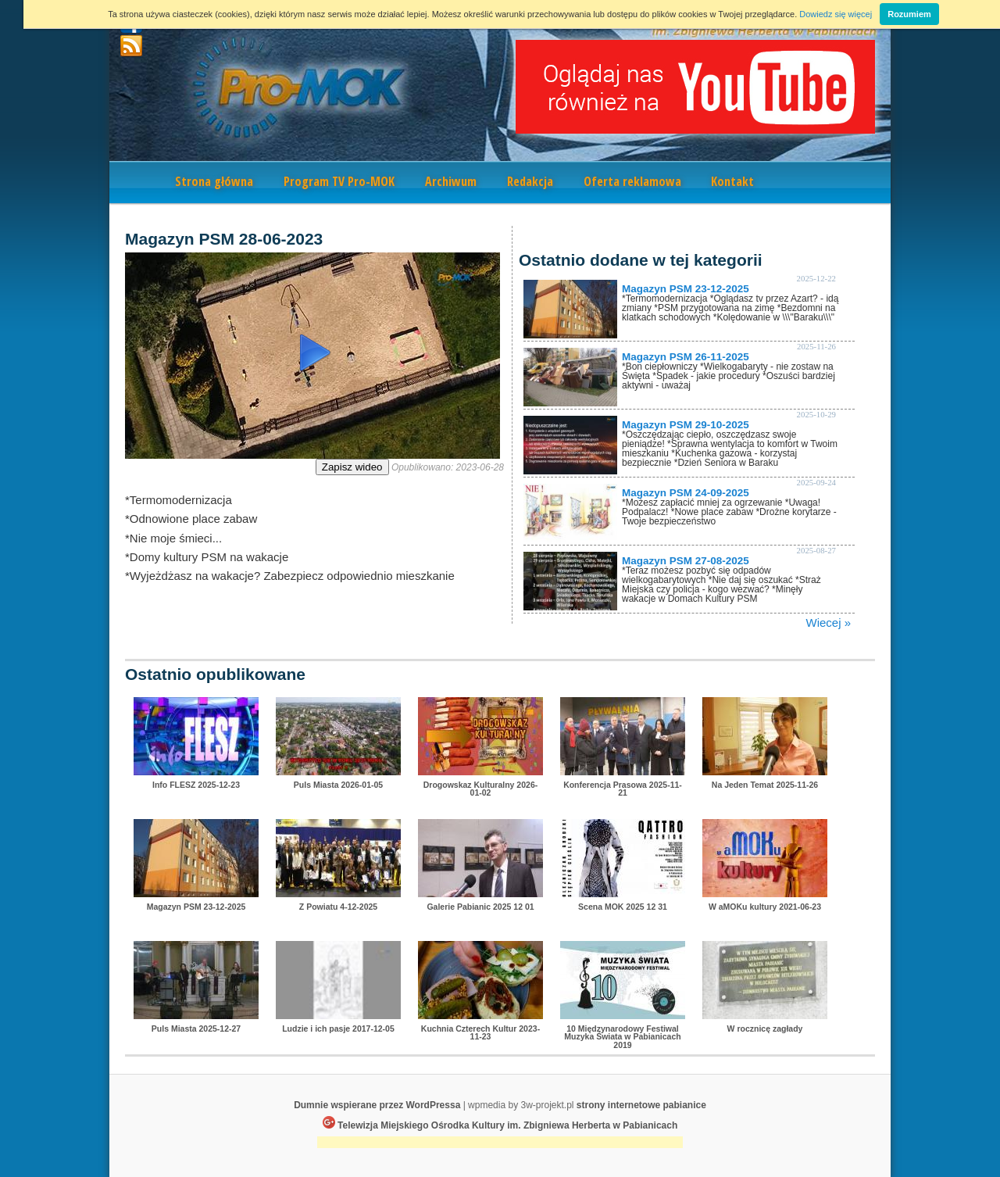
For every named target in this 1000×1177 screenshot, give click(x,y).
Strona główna (214, 181)
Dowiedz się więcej (835, 14)
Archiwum (451, 181)
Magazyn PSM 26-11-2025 (685, 357)
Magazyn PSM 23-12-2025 (685, 289)
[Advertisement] (500, 1144)
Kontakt (732, 181)
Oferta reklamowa (632, 181)
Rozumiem (909, 14)
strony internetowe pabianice (641, 1105)
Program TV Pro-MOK (339, 181)
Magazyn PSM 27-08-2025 (685, 561)
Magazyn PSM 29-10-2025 (685, 425)
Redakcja (530, 181)
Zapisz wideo (352, 467)
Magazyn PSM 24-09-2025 (685, 493)
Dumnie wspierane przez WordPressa (377, 1105)
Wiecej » (828, 622)
